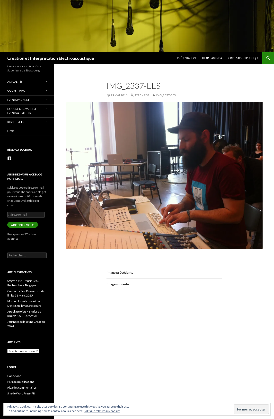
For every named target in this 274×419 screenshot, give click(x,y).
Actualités (15, 81)
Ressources (15, 121)
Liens (10, 131)
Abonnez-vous (22, 225)
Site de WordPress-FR (21, 393)
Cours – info (16, 90)
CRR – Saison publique (243, 58)
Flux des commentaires (21, 387)
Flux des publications (20, 382)
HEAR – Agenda (212, 58)
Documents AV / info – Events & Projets (22, 110)
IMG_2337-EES (166, 95)
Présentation (186, 58)
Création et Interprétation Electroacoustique (50, 58)
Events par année (19, 99)
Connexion (14, 376)
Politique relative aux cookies (102, 411)
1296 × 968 (141, 95)
